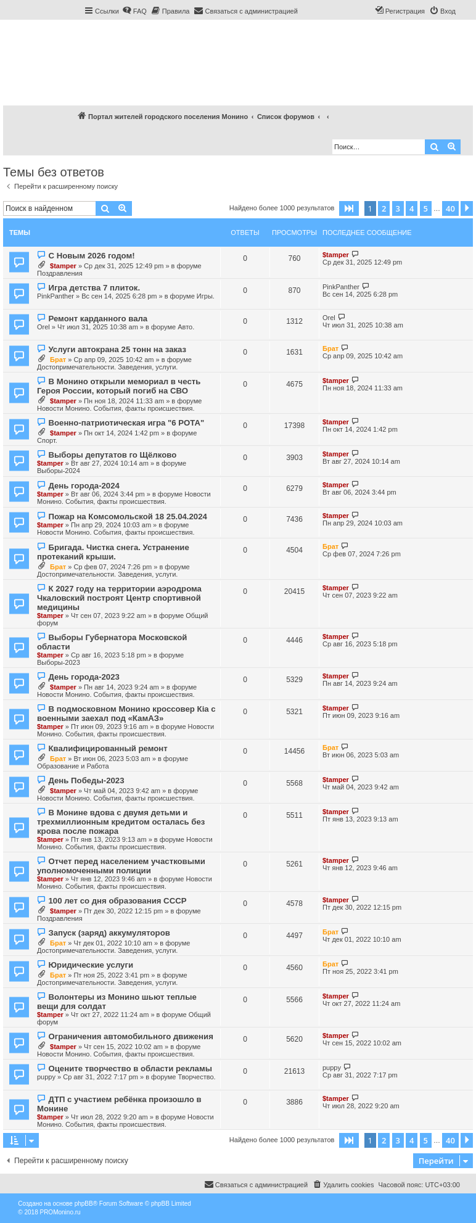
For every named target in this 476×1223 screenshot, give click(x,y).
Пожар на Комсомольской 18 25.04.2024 (127, 516)
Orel (43, 327)
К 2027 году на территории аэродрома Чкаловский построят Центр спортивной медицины (119, 598)
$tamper (63, 266)
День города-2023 (83, 677)
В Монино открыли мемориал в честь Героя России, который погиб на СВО (118, 386)
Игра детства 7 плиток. (94, 287)
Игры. (206, 296)
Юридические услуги (90, 965)
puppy (46, 1077)
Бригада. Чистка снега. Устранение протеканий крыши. (113, 552)
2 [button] (384, 208)
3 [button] (398, 208)
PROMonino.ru (59, 1212)
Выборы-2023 (58, 662)
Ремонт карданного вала (97, 318)
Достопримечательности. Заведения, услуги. (107, 367)
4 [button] (411, 208)
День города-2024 (83, 485)
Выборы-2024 (58, 470)
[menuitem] (134, 11)
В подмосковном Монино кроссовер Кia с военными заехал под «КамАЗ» (126, 713)
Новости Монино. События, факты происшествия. (116, 408)
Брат (58, 359)
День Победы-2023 (86, 780)
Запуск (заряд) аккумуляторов (109, 932)
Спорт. (47, 440)
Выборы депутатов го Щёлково (112, 454)
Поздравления (60, 273)
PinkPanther (55, 296)
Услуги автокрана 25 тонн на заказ (117, 349)
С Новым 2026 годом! (91, 255)
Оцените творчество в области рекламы (129, 1068)
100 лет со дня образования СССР (117, 900)
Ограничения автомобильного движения (130, 1036)
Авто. (186, 327)
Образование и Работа (73, 766)
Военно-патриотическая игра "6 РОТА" (126, 422)
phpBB (84, 1203)
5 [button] (426, 208)
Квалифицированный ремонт (107, 748)
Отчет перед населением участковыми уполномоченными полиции (121, 866)
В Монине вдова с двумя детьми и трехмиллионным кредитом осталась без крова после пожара (121, 822)
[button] (349, 208)
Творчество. (196, 1077)
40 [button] (450, 208)
